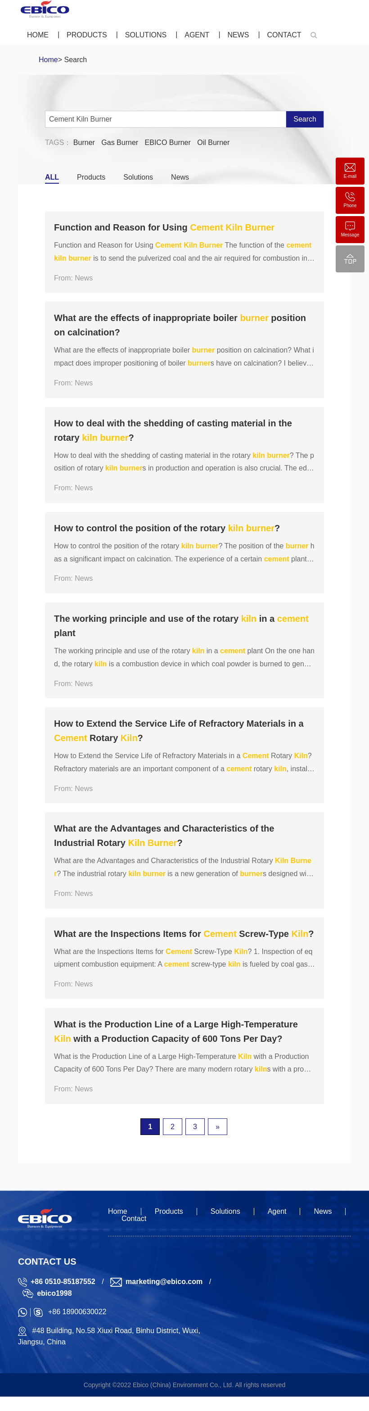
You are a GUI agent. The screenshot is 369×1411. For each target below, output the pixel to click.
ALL (52, 177)
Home (38, 35)
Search (304, 119)
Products (87, 35)
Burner (84, 142)
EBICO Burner (168, 142)
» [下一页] (218, 1127)
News (238, 35)
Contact (284, 35)
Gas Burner (119, 142)
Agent (196, 35)
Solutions (145, 35)
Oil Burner (213, 142)
